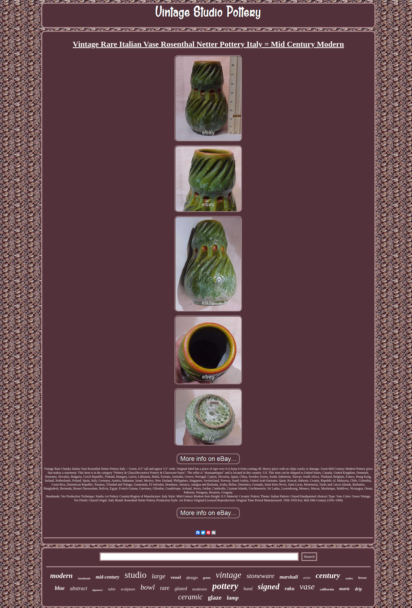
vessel (176, 577)
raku (290, 588)
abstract (78, 588)
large (158, 576)
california (327, 589)
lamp (233, 597)
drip (358, 589)
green (206, 578)
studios (349, 578)
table (111, 589)
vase (307, 586)
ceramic (190, 596)
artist (306, 578)
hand (248, 588)
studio (135, 575)
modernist (199, 589)
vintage (228, 575)
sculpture (128, 589)
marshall (289, 577)
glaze (215, 597)
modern (61, 576)
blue (60, 588)
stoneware (260, 576)
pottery (225, 586)
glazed (181, 588)
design (192, 577)
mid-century (107, 577)
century (328, 575)
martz (344, 588)
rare (164, 588)
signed (269, 586)
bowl (147, 587)
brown (362, 578)
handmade (84, 578)
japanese (97, 589)
